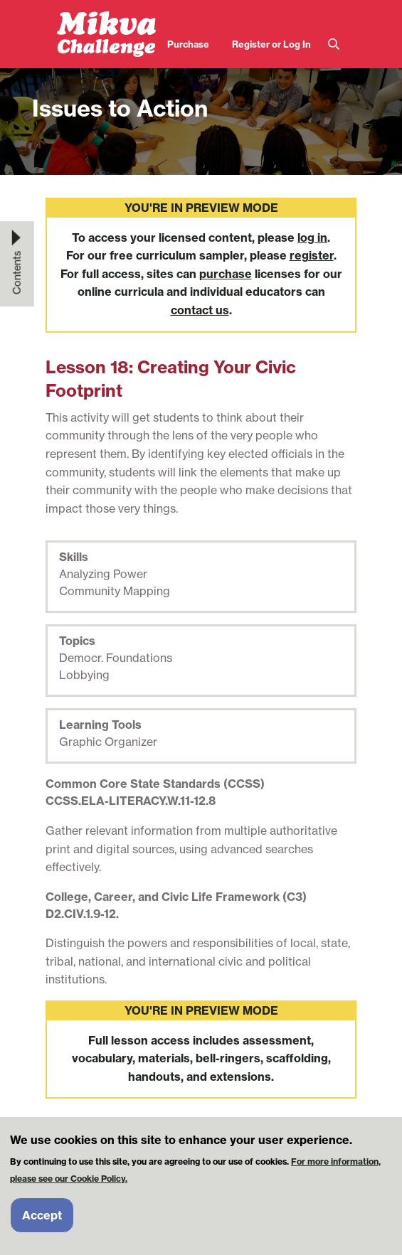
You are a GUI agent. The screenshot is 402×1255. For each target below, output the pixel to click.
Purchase (188, 44)
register (312, 255)
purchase (225, 274)
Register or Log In (271, 44)
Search (333, 44)
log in (312, 237)
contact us (200, 310)
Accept (42, 1217)
